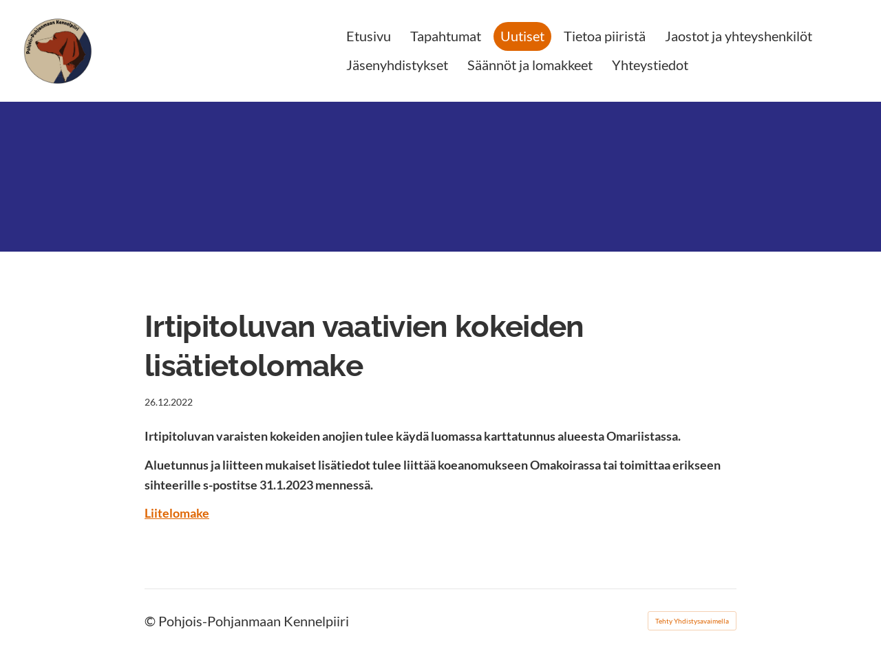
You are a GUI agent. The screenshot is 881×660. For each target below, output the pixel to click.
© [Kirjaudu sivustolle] (151, 621)
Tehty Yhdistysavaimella (692, 621)
